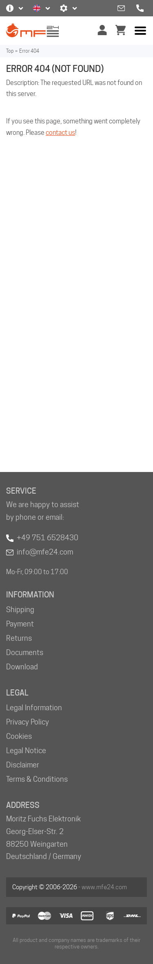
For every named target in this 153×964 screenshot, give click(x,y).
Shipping (20, 609)
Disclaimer (22, 764)
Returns (19, 638)
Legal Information (34, 707)
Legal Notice (26, 750)
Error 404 (29, 51)
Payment (20, 624)
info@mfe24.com (45, 552)
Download (22, 666)
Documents (24, 652)
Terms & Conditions (37, 779)
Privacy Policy (27, 722)
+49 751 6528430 (47, 537)
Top (9, 51)
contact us (60, 132)
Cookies (19, 736)
